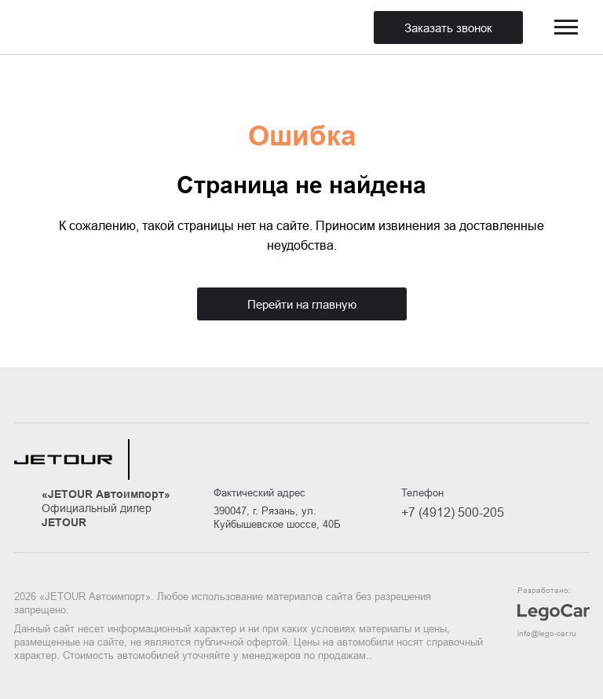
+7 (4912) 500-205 (452, 512)
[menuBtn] (566, 27)
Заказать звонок (448, 28)
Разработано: (553, 612)
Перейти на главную (301, 304)
